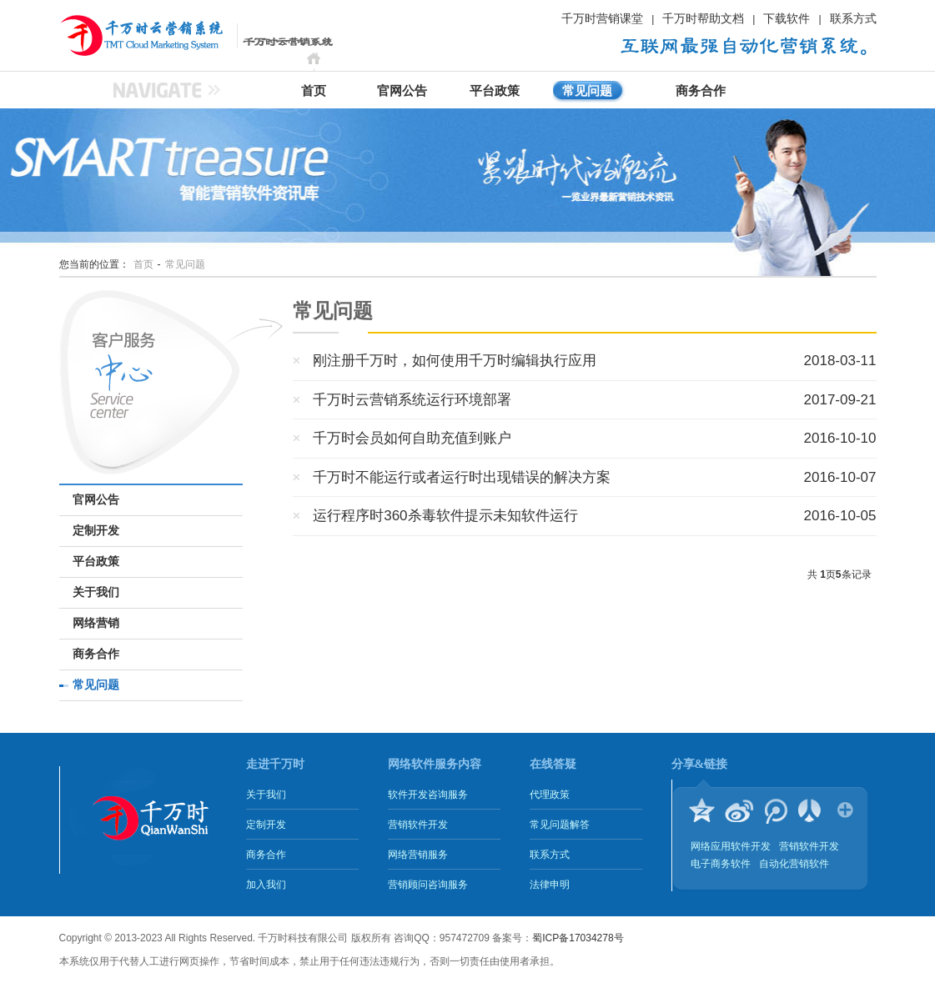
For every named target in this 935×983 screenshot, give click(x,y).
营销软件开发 (418, 824)
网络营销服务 (418, 854)
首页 (313, 91)
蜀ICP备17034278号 (577, 938)
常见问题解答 (560, 824)
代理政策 (550, 794)
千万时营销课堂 (602, 18)
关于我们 (96, 592)
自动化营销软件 (794, 864)
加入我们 (266, 884)
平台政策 (495, 91)
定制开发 (96, 530)
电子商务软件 (721, 864)
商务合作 (701, 91)
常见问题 (587, 91)
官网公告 (402, 91)
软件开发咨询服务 (428, 794)
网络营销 (96, 623)
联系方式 (853, 18)
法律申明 (550, 884)
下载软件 (786, 18)
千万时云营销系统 (121, 35)
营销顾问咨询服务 (428, 884)
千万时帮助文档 (703, 18)
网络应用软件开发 (731, 846)
